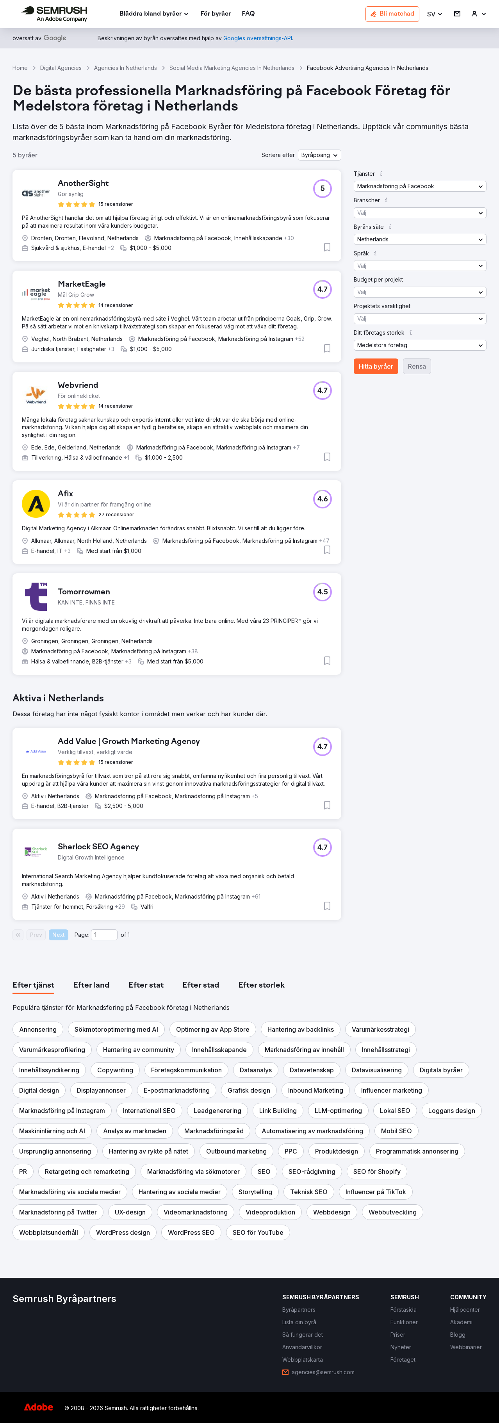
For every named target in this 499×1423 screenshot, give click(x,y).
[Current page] (104, 935)
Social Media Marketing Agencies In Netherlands (231, 67)
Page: (82, 934)
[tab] (33, 985)
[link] (215, 14)
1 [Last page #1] (129, 934)
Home (20, 67)
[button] (435, 14)
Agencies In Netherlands (125, 67)
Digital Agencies (61, 67)
